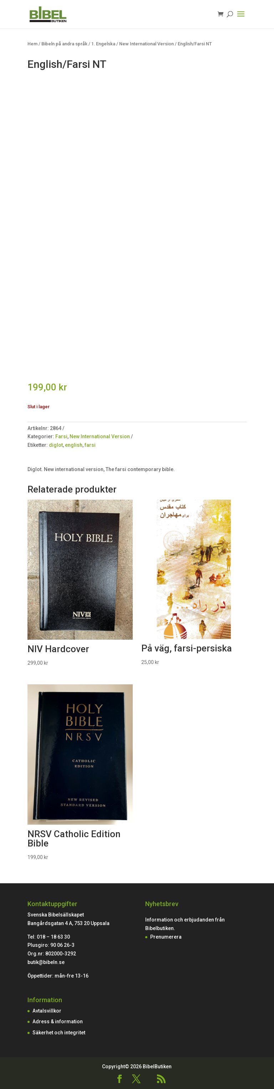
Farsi (61, 436)
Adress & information (57, 1021)
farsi (90, 445)
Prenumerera (166, 937)
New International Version (146, 43)
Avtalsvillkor (46, 1011)
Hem (32, 43)
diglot (56, 445)
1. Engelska (103, 43)
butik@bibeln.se (46, 962)
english (73, 445)
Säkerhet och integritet (58, 1032)
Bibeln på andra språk (64, 43)
